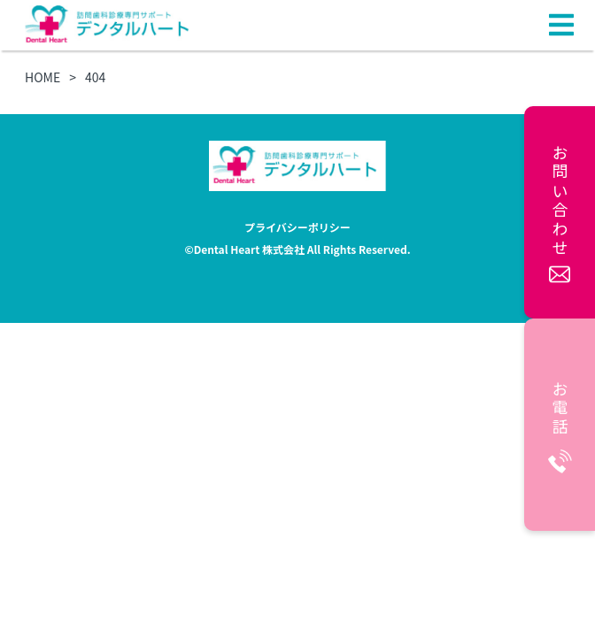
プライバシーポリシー (297, 226)
